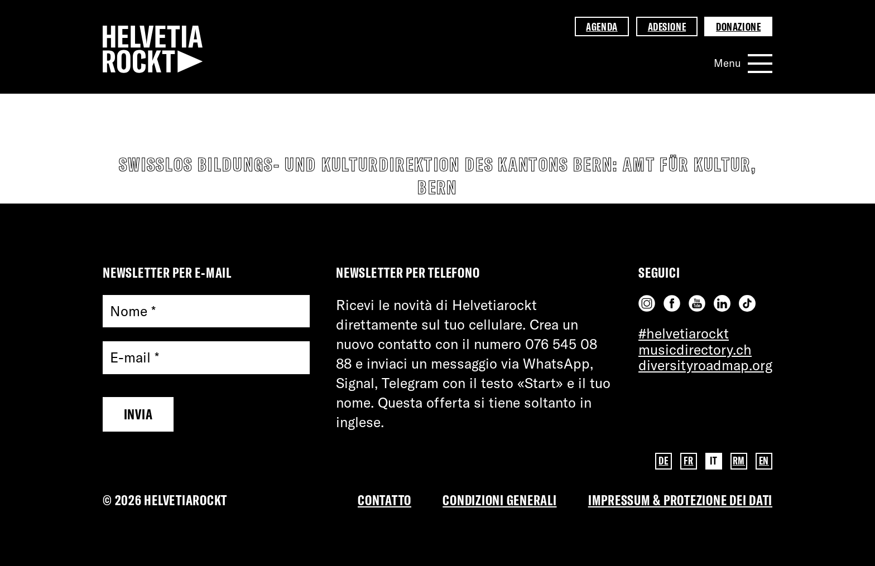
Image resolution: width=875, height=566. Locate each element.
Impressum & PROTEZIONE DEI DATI (680, 500)
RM (739, 460)
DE (663, 460)
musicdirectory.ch (695, 349)
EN (764, 460)
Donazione (738, 26)
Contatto (384, 500)
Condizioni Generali (499, 500)
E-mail (134, 358)
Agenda (601, 26)
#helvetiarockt (683, 333)
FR (688, 460)
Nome (133, 311)
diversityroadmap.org (705, 365)
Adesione (667, 26)
